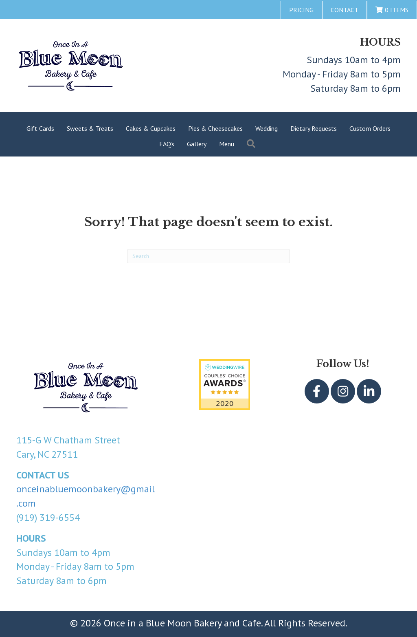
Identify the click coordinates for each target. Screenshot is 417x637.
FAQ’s (166, 144)
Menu (226, 144)
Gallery (196, 144)
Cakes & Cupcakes (151, 128)
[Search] (208, 256)
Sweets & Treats (90, 128)
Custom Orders (370, 128)
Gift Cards (40, 128)
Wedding (266, 128)
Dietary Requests (313, 128)
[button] (253, 144)
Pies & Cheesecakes (215, 128)
